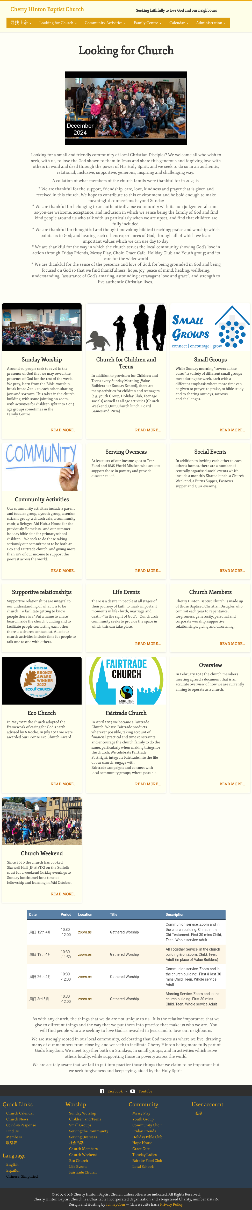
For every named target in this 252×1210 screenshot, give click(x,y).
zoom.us (85, 932)
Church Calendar (20, 1113)
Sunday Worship (82, 1113)
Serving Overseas (83, 1137)
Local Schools (143, 1166)
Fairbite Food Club (147, 1160)
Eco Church (78, 1160)
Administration (211, 23)
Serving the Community (88, 1131)
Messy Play (141, 1113)
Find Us (12, 1131)
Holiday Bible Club (147, 1137)
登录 (199, 1113)
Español (12, 1170)
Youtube (145, 1091)
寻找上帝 (21, 23)
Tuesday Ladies (144, 1155)
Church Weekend (83, 1155)
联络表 (11, 1143)
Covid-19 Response (21, 1125)
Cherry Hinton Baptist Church (47, 9)
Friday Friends (144, 1131)
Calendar (178, 23)
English (12, 1164)
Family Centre (148, 23)
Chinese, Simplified (22, 1176)
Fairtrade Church (83, 1172)
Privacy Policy (171, 1204)
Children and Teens (85, 1119)
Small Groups (80, 1125)
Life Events (78, 1166)
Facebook (115, 1091)
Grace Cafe (141, 1149)
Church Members (83, 1149)
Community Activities (105, 23)
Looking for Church (58, 23)
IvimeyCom (115, 1204)
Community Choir (147, 1125)
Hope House (142, 1143)
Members (14, 1137)
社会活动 (76, 1143)
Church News (17, 1119)
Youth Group (143, 1119)
